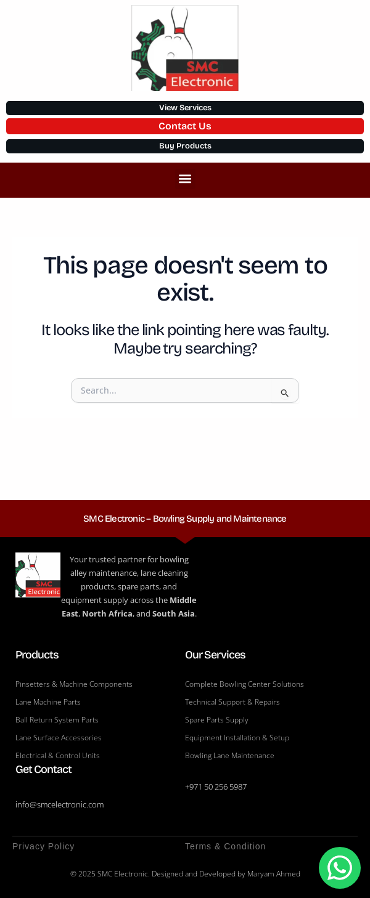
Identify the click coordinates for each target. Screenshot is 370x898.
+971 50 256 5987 (216, 786)
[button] (185, 179)
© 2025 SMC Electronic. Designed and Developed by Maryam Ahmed (185, 873)
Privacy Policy (43, 846)
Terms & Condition (225, 846)
